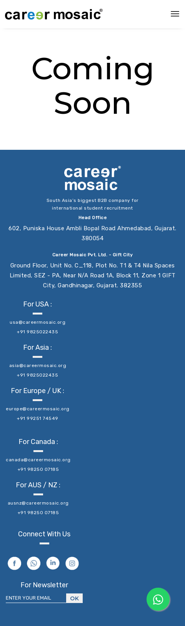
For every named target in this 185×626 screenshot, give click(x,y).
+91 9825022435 (37, 331)
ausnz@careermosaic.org (38, 503)
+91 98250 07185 (38, 469)
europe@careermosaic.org (38, 408)
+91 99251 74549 (37, 418)
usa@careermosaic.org (37, 322)
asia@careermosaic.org (38, 365)
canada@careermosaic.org (38, 459)
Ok (74, 598)
